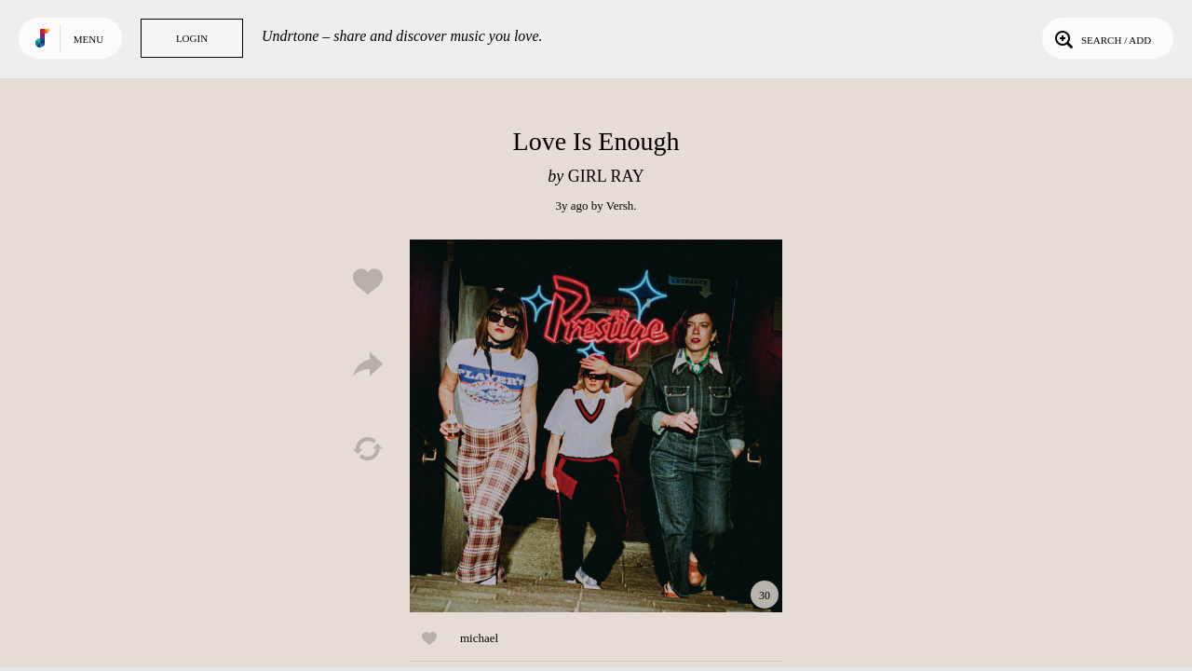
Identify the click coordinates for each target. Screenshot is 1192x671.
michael (479, 638)
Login (192, 38)
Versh (620, 205)
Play (596, 426)
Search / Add (1101, 38)
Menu (88, 39)
